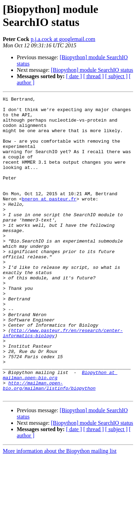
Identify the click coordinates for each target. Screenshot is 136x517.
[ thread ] (93, 76)
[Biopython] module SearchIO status (92, 70)
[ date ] (74, 76)
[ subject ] (116, 76)
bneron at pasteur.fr (49, 220)
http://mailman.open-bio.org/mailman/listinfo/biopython (49, 443)
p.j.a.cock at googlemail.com (63, 39)
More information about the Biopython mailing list (59, 511)
